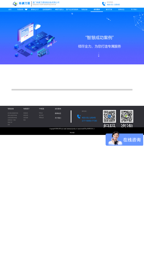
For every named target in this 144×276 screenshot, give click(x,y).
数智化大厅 (35, 9)
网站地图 (72, 132)
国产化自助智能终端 (72, 10)
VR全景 (41, 113)
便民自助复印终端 (12, 115)
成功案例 (97, 9)
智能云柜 (10, 122)
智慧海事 (25, 117)
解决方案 (109, 9)
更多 (9, 124)
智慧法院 (25, 115)
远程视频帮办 (47, 9)
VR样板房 (41, 117)
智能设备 (84, 9)
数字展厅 (41, 115)
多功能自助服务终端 (13, 113)
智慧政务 (22, 9)
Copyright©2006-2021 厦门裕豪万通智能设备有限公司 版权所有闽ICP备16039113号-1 (72, 129)
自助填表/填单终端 (12, 117)
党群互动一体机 (12, 120)
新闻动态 (121, 9)
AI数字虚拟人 (59, 9)
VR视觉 (41, 109)
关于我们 (134, 9)
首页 (10, 9)
